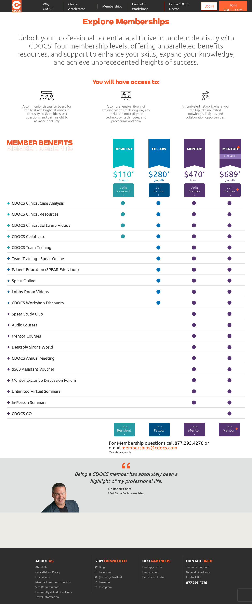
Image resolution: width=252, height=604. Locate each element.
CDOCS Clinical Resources (32, 213)
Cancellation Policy (47, 572)
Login (209, 6)
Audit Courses (22, 324)
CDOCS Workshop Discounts (35, 302)
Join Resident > (124, 191)
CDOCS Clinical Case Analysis (35, 203)
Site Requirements (47, 587)
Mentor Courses (24, 335)
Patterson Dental (153, 577)
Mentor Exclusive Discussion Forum (41, 380)
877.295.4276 (189, 443)
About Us (41, 567)
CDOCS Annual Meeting (31, 358)
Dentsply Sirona (152, 567)
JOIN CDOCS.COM (233, 7)
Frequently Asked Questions (53, 592)
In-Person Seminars (27, 402)
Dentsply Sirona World (30, 346)
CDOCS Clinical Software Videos (38, 225)
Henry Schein (150, 572)
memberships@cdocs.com (149, 447)
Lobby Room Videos (28, 291)
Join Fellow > (159, 191)
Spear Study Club (25, 313)
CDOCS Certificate (26, 236)
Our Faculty (42, 577)
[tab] (126, 202)
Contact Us (193, 577)
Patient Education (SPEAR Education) (43, 269)
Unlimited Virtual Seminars (34, 391)
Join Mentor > (195, 191)
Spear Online (21, 280)
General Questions (198, 572)
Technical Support (197, 567)
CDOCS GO (19, 413)
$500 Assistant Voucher (30, 368)
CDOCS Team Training (29, 247)
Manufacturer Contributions (53, 582)
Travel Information (47, 597)
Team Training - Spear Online (35, 258)
